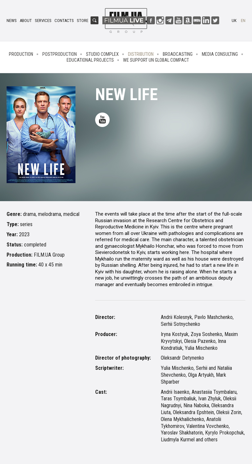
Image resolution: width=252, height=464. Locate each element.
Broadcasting (178, 54)
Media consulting (220, 54)
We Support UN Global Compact (156, 60)
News (12, 20)
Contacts (64, 20)
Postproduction (59, 54)
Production (21, 54)
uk (234, 20)
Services (43, 20)
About (26, 20)
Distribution (141, 54)
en (243, 20)
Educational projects (90, 60)
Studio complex (102, 54)
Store (82, 20)
